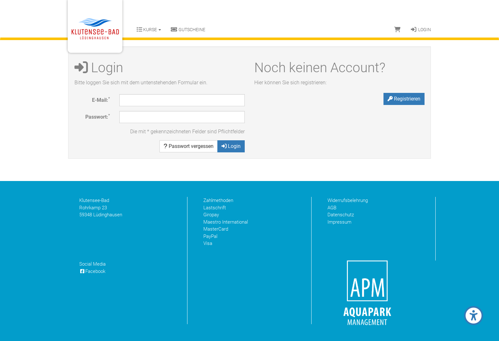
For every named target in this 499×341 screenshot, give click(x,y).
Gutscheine (188, 29)
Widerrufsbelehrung (347, 200)
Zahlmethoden (218, 200)
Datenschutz (340, 215)
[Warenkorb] (397, 30)
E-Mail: (101, 99)
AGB (331, 208)
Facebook (92, 271)
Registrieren (404, 99)
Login (420, 29)
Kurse (149, 29)
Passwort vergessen (189, 146)
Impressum (339, 222)
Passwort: (97, 116)
